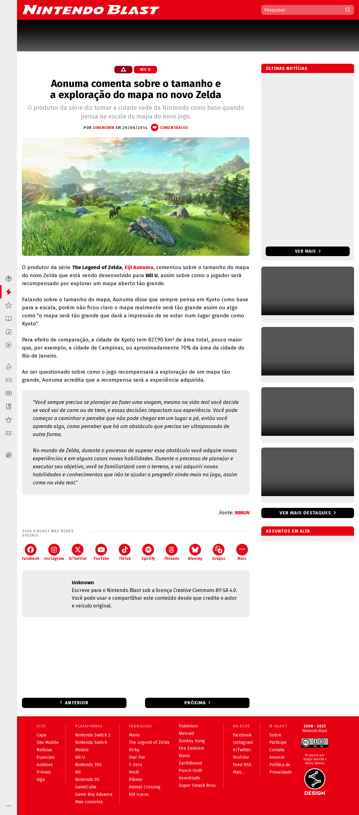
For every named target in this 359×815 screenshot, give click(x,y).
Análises (44, 764)
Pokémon (188, 726)
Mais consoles (89, 801)
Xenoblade (189, 778)
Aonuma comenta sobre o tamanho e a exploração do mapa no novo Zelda (135, 89)
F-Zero (135, 764)
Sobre (275, 735)
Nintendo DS (87, 779)
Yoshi (134, 772)
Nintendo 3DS (88, 764)
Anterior (76, 703)
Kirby (134, 750)
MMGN (242, 512)
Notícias (44, 750)
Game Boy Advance (94, 794)
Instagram (54, 552)
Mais (242, 552)
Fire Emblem (191, 748)
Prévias (43, 772)
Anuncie (277, 757)
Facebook (30, 552)
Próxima (195, 703)
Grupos (218, 552)
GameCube (85, 787)
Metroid (186, 733)
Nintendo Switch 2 (92, 735)
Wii (78, 772)
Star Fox (137, 757)
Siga (40, 779)
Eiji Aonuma (139, 267)
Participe (278, 742)
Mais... (238, 772)
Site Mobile (47, 742)
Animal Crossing (144, 787)
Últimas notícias (287, 68)
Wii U (145, 69)
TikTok (125, 552)
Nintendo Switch (91, 742)
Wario (184, 755)
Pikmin (135, 779)
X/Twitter (78, 552)
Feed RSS (242, 764)
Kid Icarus (139, 794)
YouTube (101, 552)
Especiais (45, 757)
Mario (134, 735)
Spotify (148, 552)
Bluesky (195, 552)
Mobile (82, 750)
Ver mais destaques (305, 513)
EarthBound (190, 763)
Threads (171, 552)
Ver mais (308, 251)
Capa (41, 735)
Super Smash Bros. (197, 785)
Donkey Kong (192, 741)
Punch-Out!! (190, 770)
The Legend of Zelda (149, 742)
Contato (276, 750)
